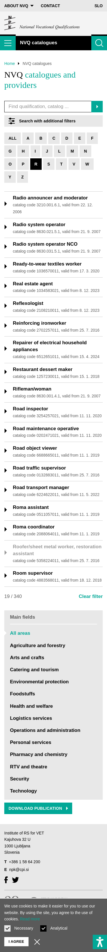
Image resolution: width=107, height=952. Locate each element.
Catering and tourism (34, 669)
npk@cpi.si (19, 869)
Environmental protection (39, 681)
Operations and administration (45, 730)
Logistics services (31, 718)
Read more (30, 919)
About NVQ (19, 5)
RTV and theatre (28, 767)
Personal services (30, 742)
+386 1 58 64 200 (24, 861)
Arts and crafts (27, 657)
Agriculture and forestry (37, 645)
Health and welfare (31, 706)
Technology (23, 791)
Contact (50, 5)
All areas (20, 633)
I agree (16, 941)
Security (19, 779)
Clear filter (91, 596)
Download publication (38, 808)
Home (9, 63)
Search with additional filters (42, 121)
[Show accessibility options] (100, 942)
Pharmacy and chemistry (38, 754)
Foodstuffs (22, 694)
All (13, 138)
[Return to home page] (42, 23)
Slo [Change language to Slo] (98, 5)
